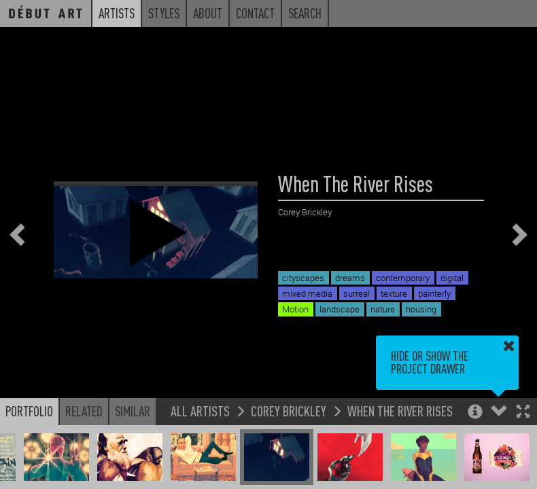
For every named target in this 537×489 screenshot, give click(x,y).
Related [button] (84, 411)
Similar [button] (132, 411)
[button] (523, 412)
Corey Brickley (288, 410)
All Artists (200, 410)
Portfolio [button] (29, 411)
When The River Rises (400, 410)
